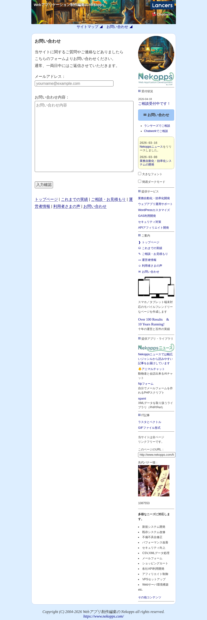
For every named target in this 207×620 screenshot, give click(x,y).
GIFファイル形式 (149, 427)
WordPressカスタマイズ (154, 210)
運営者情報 (147, 260)
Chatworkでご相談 (156, 131)
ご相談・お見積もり (108, 199)
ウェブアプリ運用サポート (155, 204)
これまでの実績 (74, 199)
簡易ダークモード (151, 182)
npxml (142, 398)
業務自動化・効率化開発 (154, 198)
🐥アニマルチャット (151, 369)
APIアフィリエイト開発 (153, 227)
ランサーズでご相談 (157, 125)
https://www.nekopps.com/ (103, 616)
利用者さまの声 (66, 206)
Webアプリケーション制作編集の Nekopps (69, 5)
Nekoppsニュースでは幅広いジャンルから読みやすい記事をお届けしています (156, 354)
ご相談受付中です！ (154, 104)
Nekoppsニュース (151, 146)
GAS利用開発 (147, 216)
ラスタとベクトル (149, 422)
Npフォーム (146, 383)
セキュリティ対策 (149, 222)
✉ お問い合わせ (156, 115)
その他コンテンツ (149, 597)
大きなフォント (150, 174)
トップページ (46, 199)
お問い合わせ (117, 27)
